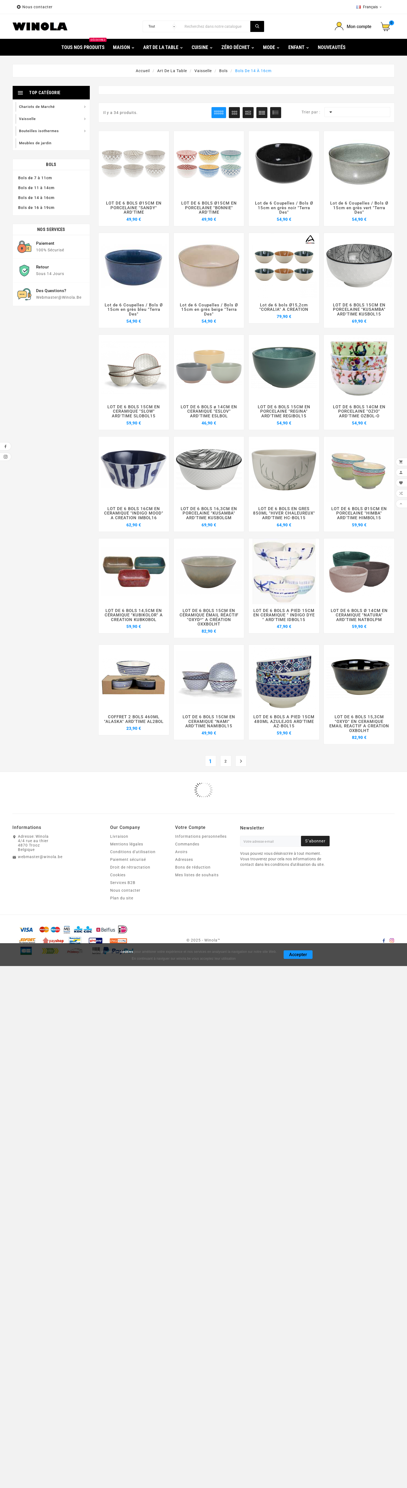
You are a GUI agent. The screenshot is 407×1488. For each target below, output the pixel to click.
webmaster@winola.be (40, 793)
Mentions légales (126, 781)
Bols (51, 164)
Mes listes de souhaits (197, 812)
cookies (127, 889)
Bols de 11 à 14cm (36, 188)
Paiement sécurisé (128, 796)
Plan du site (121, 835)
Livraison (119, 773)
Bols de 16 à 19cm (36, 207)
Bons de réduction (193, 804)
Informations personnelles (201, 773)
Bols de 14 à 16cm (36, 197)
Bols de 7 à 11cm (35, 178)
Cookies (118, 812)
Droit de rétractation (130, 804)
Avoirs (181, 789)
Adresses (184, 796)
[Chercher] (216, 26)
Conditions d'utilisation (133, 789)
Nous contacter (38, 7)
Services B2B (122, 819)
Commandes (187, 781)
